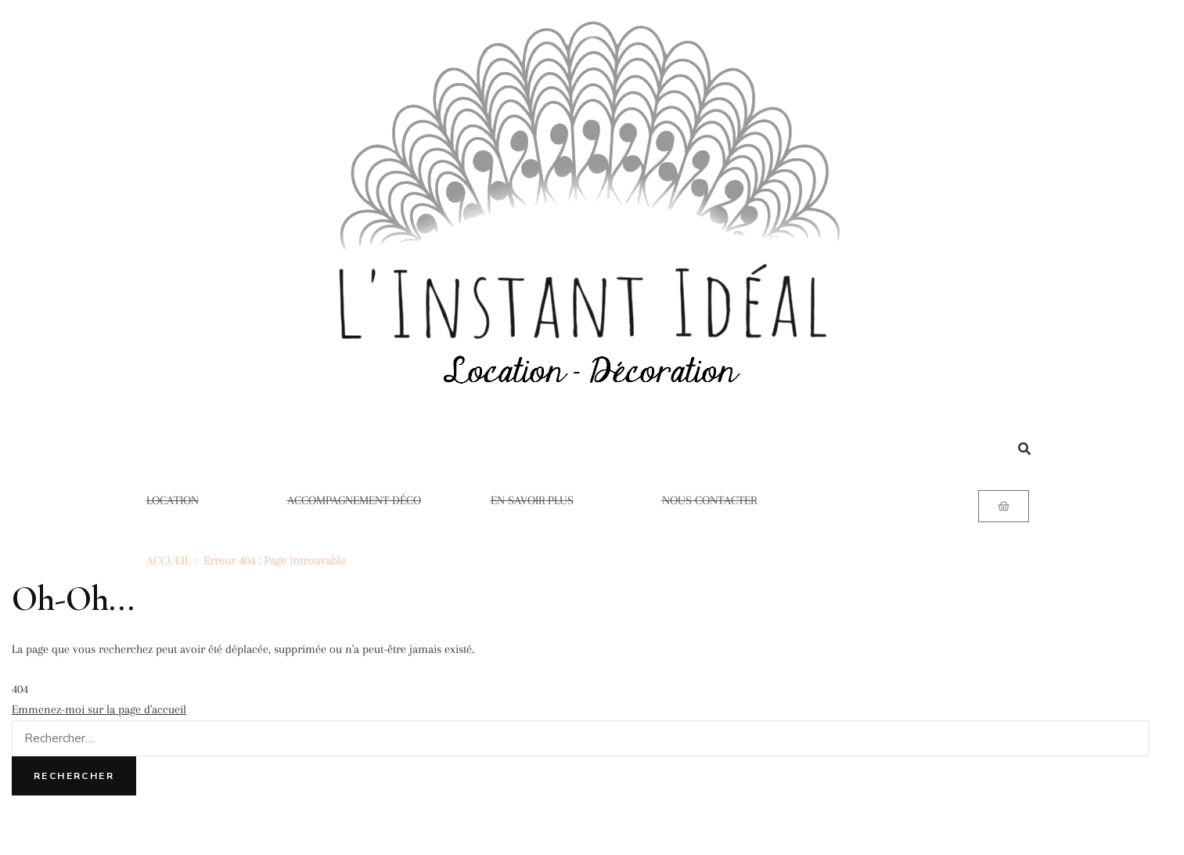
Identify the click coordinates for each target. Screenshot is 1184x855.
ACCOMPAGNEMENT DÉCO (354, 500)
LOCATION (182, 500)
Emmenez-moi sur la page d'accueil (99, 709)
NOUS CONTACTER (709, 500)
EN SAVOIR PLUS (541, 500)
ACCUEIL (168, 561)
